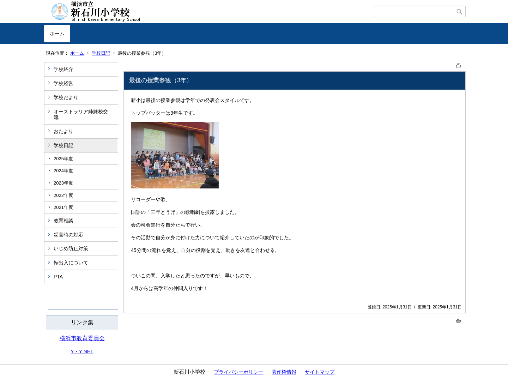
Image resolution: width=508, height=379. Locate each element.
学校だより (66, 97)
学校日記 (101, 53)
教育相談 (63, 220)
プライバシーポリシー (238, 372)
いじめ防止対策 (71, 248)
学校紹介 (63, 69)
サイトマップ (319, 372)
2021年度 (63, 207)
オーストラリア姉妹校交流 (81, 114)
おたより (63, 131)
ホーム (57, 33)
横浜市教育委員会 (82, 338)
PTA (58, 276)
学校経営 (63, 83)
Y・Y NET (82, 351)
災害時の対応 (68, 234)
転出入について (71, 262)
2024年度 (63, 170)
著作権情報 (284, 372)
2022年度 (63, 195)
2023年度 (63, 183)
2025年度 (63, 158)
